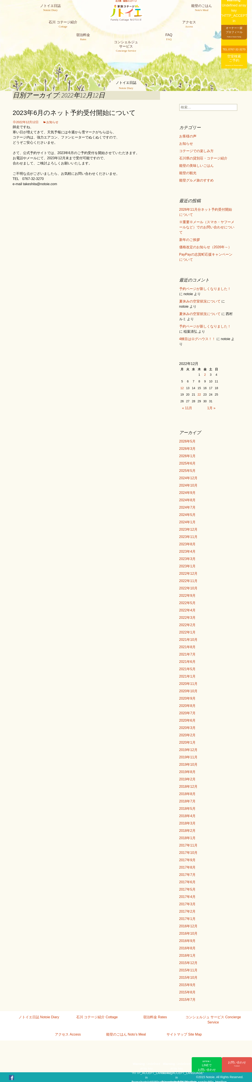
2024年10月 (188, 485)
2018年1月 (187, 838)
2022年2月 (187, 625)
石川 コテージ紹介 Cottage (97, 1017)
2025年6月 (187, 463)
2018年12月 (188, 786)
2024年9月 (187, 493)
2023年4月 (187, 551)
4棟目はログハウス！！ (197, 339)
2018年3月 (187, 823)
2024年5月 (187, 515)
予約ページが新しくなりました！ (205, 289)
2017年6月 (187, 882)
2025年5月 (187, 471)
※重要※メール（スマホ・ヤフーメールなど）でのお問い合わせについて (206, 227)
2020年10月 (188, 691)
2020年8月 (187, 706)
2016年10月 (188, 933)
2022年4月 (187, 610)
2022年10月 (188, 588)
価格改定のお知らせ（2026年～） (205, 247)
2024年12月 (188, 478)
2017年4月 (187, 897)
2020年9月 (187, 698)
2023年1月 (187, 566)
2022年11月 (188, 581)
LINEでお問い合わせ (207, 1065)
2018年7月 (187, 801)
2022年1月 (187, 632)
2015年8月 (187, 992)
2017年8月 (187, 867)
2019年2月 (187, 779)
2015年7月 (187, 999)
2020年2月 (187, 735)
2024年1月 (187, 522)
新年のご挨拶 (189, 240)
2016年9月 (187, 941)
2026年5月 (187, 441)
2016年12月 (188, 926)
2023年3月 (187, 559)
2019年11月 (188, 757)
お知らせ (52, 122)
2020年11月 (188, 684)
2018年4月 (187, 816)
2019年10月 (188, 764)
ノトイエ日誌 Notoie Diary (39, 1017)
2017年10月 (188, 852)
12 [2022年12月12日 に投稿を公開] (182, 388)
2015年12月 (188, 963)
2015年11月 (188, 970)
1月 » (211, 408)
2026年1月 (187, 456)
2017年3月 (187, 904)
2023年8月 (187, 544)
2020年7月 (187, 713)
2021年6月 (187, 662)
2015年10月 (188, 977)
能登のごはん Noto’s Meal (126, 1034)
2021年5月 (187, 669)
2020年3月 (187, 728)
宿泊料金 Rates (155, 1017)
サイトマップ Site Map (184, 1034)
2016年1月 (187, 955)
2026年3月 (187, 448)
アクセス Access (68, 1034)
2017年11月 (188, 845)
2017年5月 (187, 889)
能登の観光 (187, 173)
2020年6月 (187, 720)
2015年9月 (187, 985)
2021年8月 (187, 647)
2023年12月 (188, 529)
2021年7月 (187, 654)
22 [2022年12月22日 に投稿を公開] (199, 394)
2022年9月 (187, 595)
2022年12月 (188, 573)
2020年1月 (187, 742)
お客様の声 (187, 136)
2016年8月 (187, 948)
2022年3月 (187, 617)
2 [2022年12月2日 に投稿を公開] (205, 374)
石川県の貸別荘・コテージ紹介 (203, 158)
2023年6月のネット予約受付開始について (74, 112)
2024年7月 (187, 507)
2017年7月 (187, 875)
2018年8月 (187, 794)
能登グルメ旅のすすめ (196, 180)
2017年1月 (187, 919)
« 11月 (187, 408)
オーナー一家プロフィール (234, 31)
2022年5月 (187, 603)
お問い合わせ (237, 1064)
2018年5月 (187, 808)
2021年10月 (188, 639)
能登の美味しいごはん (196, 165)
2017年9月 (187, 860)
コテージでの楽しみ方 (196, 151)
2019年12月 (188, 750)
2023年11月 (188, 537)
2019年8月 (187, 772)
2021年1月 (187, 676)
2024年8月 (187, 500)
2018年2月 (187, 830)
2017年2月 (187, 911)
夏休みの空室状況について (200, 301)
